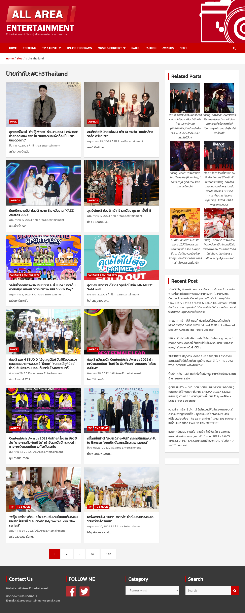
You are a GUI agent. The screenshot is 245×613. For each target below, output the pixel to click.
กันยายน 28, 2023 (20, 373)
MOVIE (14, 349)
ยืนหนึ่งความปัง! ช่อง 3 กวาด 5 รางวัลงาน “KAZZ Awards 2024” (41, 212)
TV (90, 428)
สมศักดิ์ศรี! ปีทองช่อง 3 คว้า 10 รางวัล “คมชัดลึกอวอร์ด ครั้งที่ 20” (120, 133)
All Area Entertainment (45, 145)
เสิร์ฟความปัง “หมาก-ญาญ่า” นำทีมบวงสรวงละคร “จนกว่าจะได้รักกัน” (120, 519)
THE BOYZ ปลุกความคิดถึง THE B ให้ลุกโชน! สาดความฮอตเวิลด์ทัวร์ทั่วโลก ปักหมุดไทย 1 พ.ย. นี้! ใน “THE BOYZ (200, 360)
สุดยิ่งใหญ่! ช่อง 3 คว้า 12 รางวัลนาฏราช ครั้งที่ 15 (119, 210)
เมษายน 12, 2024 (97, 294)
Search (235, 590)
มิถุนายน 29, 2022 (98, 448)
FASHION (150, 48)
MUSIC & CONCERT (110, 48)
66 (93, 554)
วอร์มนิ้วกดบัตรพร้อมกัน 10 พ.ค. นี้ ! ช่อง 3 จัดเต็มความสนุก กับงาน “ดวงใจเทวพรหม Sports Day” (42, 287)
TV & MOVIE (49, 48)
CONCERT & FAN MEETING (24, 275)
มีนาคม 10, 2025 (18, 145)
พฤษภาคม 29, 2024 (99, 141)
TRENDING (29, 48)
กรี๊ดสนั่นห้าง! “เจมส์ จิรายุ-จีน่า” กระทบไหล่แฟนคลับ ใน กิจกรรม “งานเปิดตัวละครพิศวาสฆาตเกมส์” (121, 440)
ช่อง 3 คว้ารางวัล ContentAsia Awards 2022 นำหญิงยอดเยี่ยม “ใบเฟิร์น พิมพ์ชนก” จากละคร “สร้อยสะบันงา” (121, 363)
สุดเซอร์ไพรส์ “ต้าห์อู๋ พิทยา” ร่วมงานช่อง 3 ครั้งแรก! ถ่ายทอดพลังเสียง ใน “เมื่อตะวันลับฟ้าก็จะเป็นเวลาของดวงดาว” (43, 136)
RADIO (135, 48)
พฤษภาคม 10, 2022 (98, 526)
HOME (13, 48)
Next (108, 554)
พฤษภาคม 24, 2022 (21, 531)
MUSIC (13, 122)
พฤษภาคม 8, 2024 (20, 294)
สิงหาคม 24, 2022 (20, 452)
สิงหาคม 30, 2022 (98, 373)
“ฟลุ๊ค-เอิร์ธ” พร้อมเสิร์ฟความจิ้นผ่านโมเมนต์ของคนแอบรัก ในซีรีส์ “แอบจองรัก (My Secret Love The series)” (43, 521)
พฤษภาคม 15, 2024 (20, 220)
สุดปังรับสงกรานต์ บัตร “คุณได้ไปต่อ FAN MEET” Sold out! (119, 287)
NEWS (183, 48)
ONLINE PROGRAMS (79, 48)
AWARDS (168, 48)
